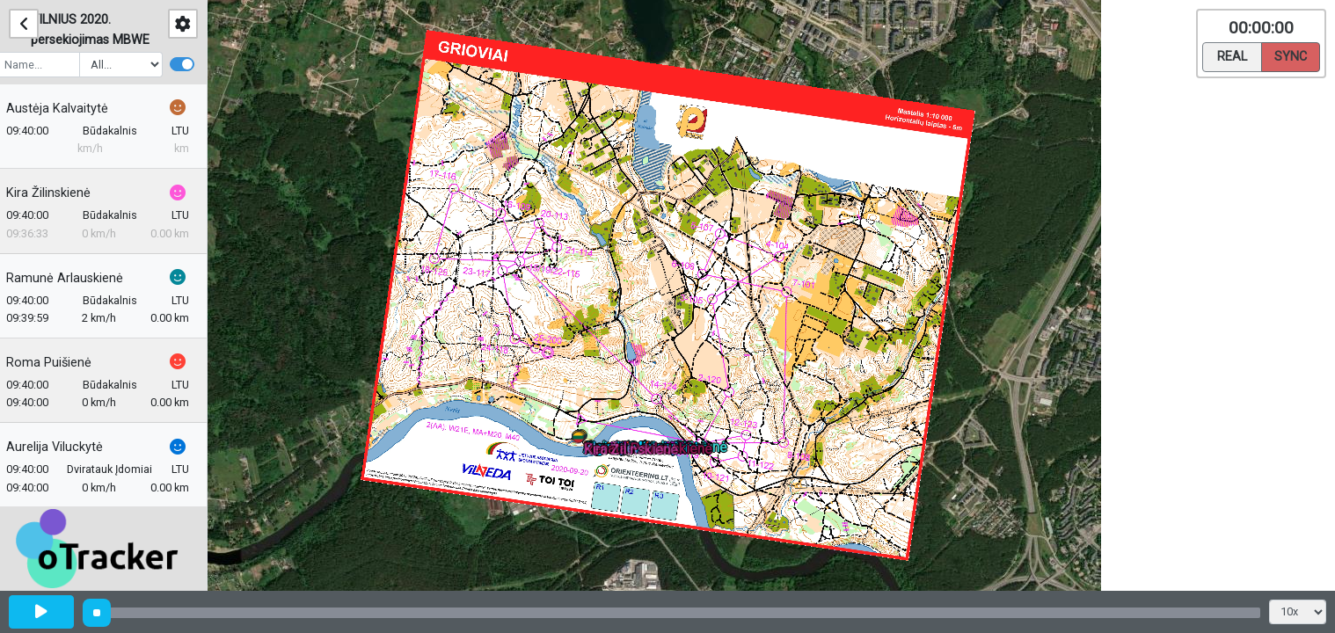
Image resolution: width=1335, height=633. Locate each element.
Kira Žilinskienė (60, 193)
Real (1232, 55)
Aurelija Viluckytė (66, 447)
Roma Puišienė (60, 362)
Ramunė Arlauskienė (76, 278)
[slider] (97, 613)
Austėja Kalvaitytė (69, 108)
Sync (1290, 55)
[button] (581, 441)
